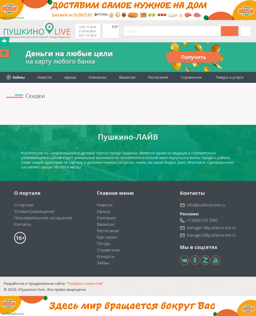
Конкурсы (106, 256)
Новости (45, 77)
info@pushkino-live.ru (206, 205)
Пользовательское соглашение (43, 218)
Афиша (70, 77)
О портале (23, 205)
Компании (97, 77)
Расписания (158, 77)
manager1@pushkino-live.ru (211, 227)
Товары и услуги (229, 77)
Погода (103, 243)
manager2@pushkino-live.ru (211, 235)
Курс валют (107, 237)
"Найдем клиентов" (85, 283)
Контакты (22, 224)
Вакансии (127, 77)
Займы (103, 263)
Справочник (191, 77)
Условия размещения (34, 211)
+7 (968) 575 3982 (202, 220)
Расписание (108, 230)
